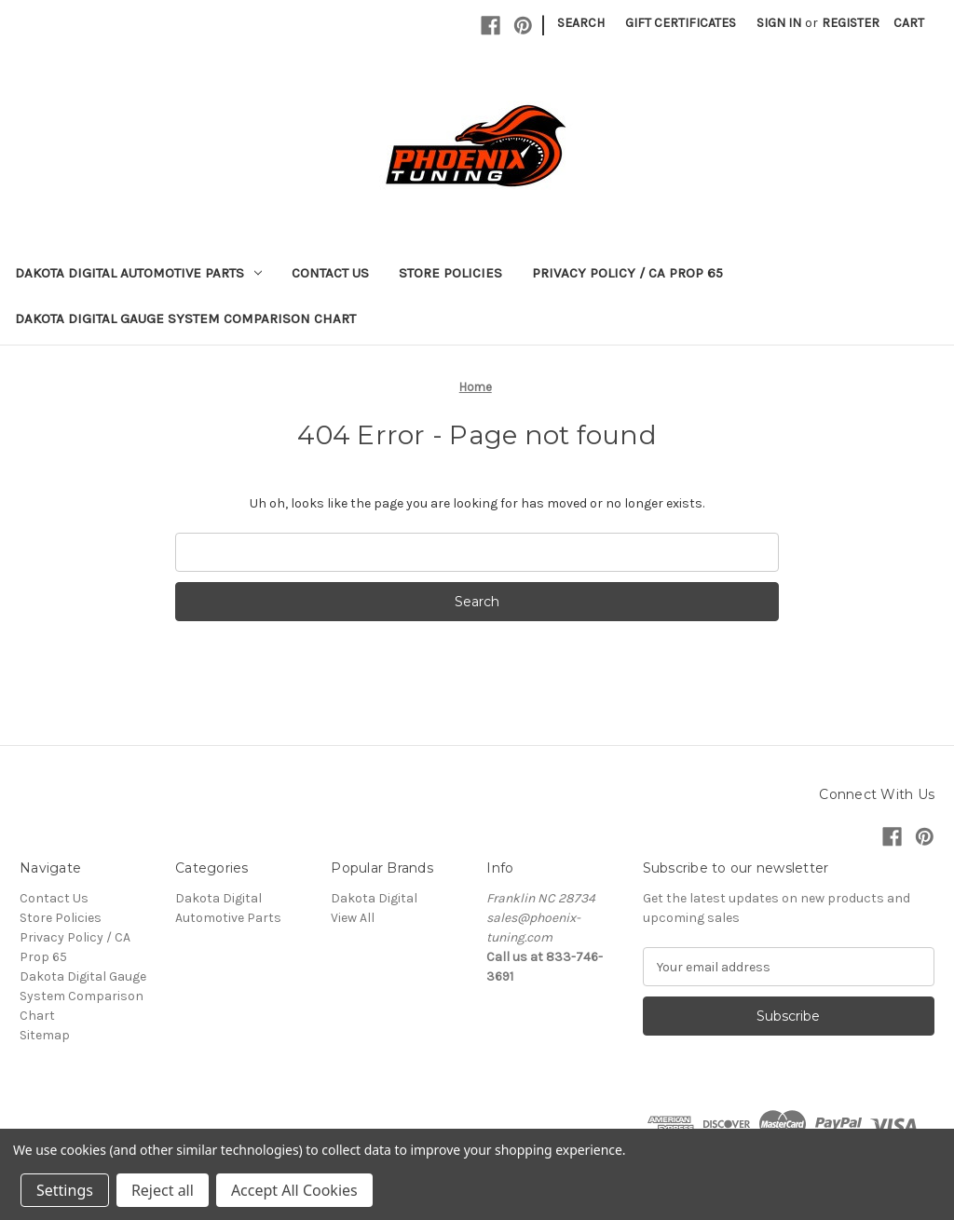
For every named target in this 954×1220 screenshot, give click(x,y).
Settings (64, 1190)
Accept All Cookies (294, 1190)
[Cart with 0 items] (908, 23)
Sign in (778, 23)
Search (581, 23)
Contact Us (330, 272)
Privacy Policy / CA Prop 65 (627, 272)
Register (850, 23)
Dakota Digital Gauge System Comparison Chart (185, 318)
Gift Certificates (680, 23)
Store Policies (450, 272)
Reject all (162, 1190)
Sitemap (45, 1035)
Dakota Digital (374, 898)
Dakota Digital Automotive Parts (138, 272)
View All (353, 918)
